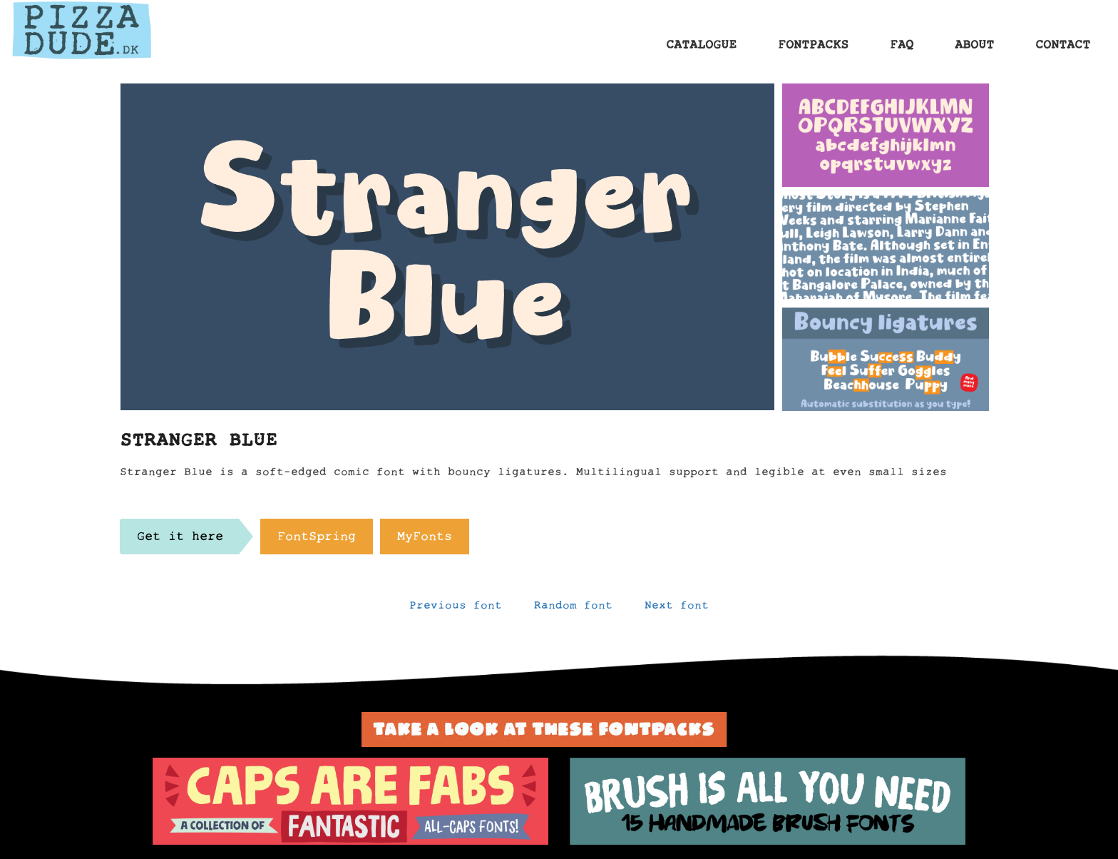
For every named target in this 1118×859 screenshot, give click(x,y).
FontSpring (316, 540)
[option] (350, 801)
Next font (677, 608)
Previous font (455, 608)
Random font (573, 608)
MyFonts (424, 540)
